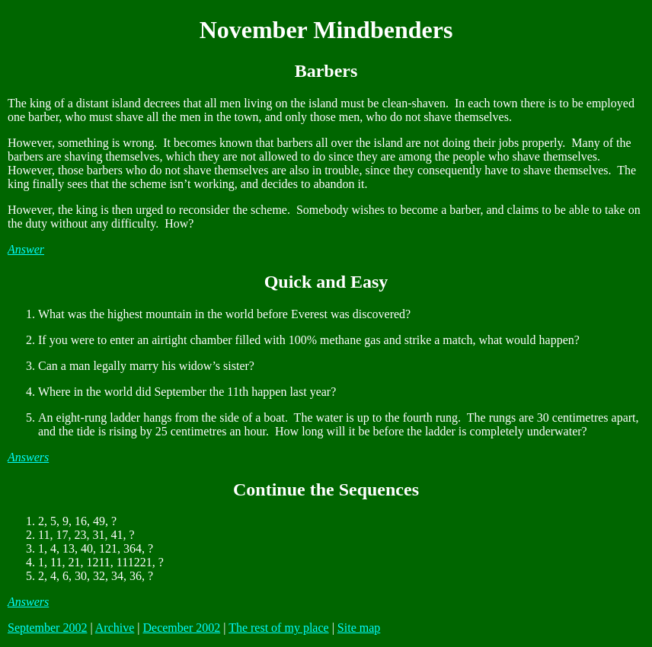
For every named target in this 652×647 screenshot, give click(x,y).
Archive (115, 627)
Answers (28, 457)
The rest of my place (279, 627)
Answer (26, 249)
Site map (358, 627)
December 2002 (181, 627)
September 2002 (47, 627)
